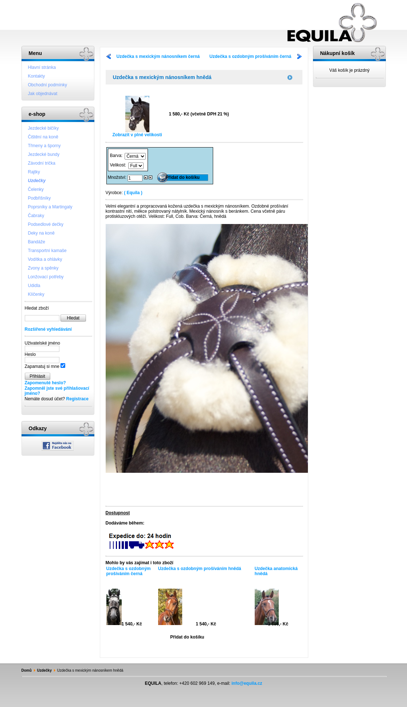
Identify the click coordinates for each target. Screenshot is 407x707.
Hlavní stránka (42, 67)
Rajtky (34, 171)
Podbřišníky (39, 198)
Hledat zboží (37, 308)
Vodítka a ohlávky (45, 259)
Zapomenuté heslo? (45, 382)
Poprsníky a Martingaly (50, 206)
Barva (115, 155)
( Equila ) (133, 192)
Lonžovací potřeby (46, 276)
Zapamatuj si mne (42, 366)
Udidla (34, 285)
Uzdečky (37, 180)
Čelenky (36, 189)
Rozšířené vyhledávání (48, 329)
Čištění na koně (43, 137)
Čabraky (36, 215)
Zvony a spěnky (43, 268)
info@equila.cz (246, 683)
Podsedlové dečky (45, 224)
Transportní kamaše (47, 250)
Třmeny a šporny (44, 145)
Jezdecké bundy (44, 154)
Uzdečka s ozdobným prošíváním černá (250, 56)
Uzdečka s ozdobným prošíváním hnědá (199, 568)
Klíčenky (36, 294)
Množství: (118, 177)
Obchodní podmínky (47, 84)
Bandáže (36, 241)
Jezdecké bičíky (43, 128)
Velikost (117, 165)
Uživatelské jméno (42, 343)
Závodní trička (41, 163)
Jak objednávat (43, 93)
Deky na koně (41, 233)
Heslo (30, 354)
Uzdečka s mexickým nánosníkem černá (158, 56)
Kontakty (36, 76)
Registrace (77, 398)
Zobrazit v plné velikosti (137, 132)
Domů (26, 670)
